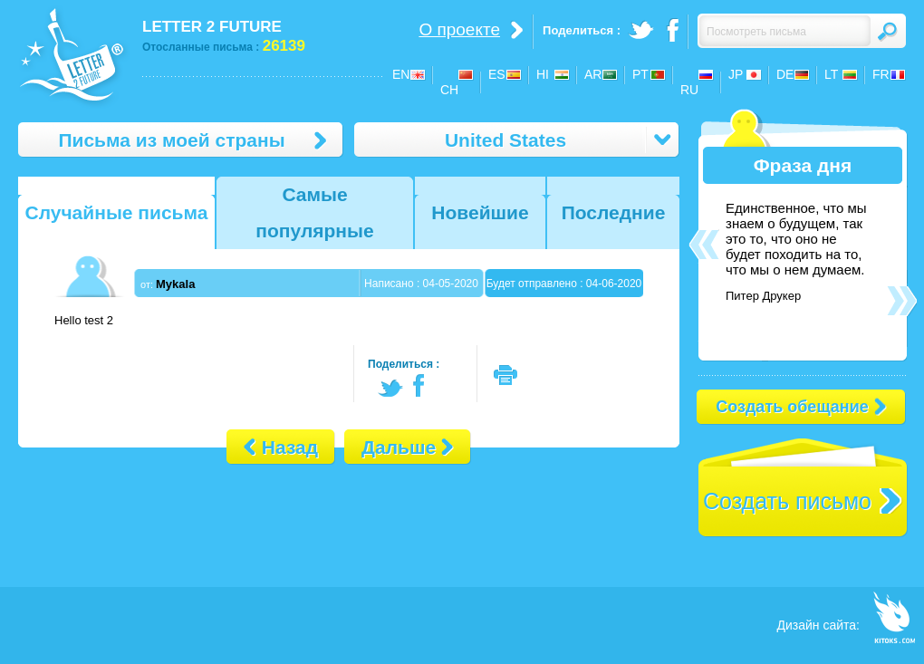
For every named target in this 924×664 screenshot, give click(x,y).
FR (881, 74)
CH (449, 89)
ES (496, 74)
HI (542, 74)
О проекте (459, 29)
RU (689, 89)
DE (785, 74)
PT (640, 74)
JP (735, 74)
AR (593, 74)
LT (831, 74)
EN (400, 74)
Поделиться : (403, 364)
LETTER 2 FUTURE (212, 26)
